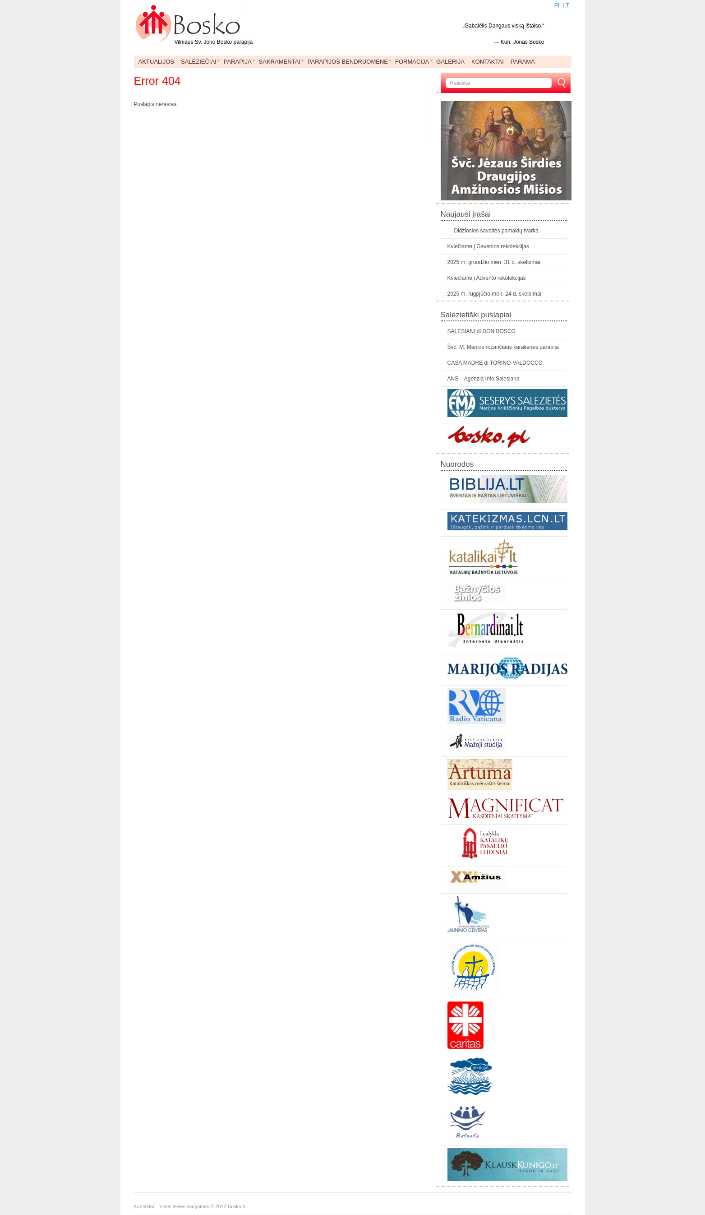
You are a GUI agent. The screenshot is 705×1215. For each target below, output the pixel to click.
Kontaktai (147, 1206)
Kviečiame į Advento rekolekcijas (486, 278)
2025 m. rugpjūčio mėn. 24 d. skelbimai (494, 294)
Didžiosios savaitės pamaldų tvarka (496, 230)
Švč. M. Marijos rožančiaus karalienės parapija (503, 347)
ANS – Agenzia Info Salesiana (483, 379)
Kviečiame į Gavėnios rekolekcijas (488, 246)
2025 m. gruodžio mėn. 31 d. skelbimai (493, 262)
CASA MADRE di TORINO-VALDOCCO (495, 363)
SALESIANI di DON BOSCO (481, 331)
